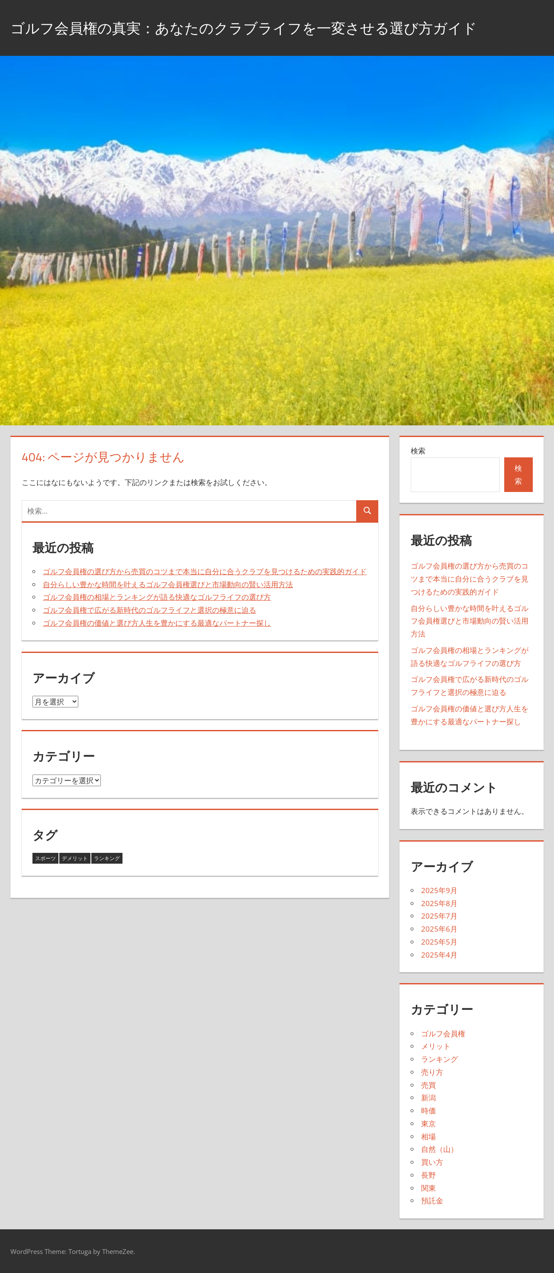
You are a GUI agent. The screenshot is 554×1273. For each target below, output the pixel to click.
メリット (436, 1046)
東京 (428, 1123)
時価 (428, 1110)
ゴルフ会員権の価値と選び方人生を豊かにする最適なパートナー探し (157, 623)
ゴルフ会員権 (443, 1033)
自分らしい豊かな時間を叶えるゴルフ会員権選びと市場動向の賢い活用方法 (168, 584)
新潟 (428, 1098)
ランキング (439, 1059)
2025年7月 (439, 916)
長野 (428, 1175)
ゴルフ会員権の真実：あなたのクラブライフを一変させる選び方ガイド (264, 27)
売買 (428, 1085)
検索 (418, 451)
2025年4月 (439, 955)
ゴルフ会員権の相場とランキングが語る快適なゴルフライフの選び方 (157, 597)
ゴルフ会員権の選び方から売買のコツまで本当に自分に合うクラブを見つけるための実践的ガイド (205, 571)
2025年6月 (439, 929)
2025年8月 (439, 903)
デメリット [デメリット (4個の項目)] (75, 858)
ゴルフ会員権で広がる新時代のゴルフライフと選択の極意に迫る (149, 610)
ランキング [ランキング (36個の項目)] (107, 858)
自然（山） (439, 1149)
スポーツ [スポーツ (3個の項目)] (45, 858)
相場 (428, 1136)
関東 (428, 1188)
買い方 (432, 1162)
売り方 (432, 1072)
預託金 (432, 1200)
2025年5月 (439, 942)
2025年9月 (439, 890)
